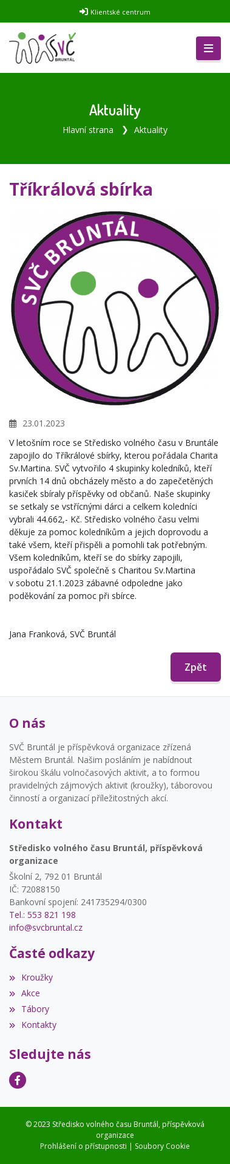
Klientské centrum (120, 11)
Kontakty (32, 1024)
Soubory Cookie (162, 1146)
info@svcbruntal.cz (46, 927)
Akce (24, 993)
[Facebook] (17, 1080)
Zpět (195, 667)
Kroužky (31, 977)
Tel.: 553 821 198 (42, 914)
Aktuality (150, 129)
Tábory (29, 1009)
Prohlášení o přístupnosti (83, 1146)
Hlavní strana (88, 129)
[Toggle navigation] (208, 48)
